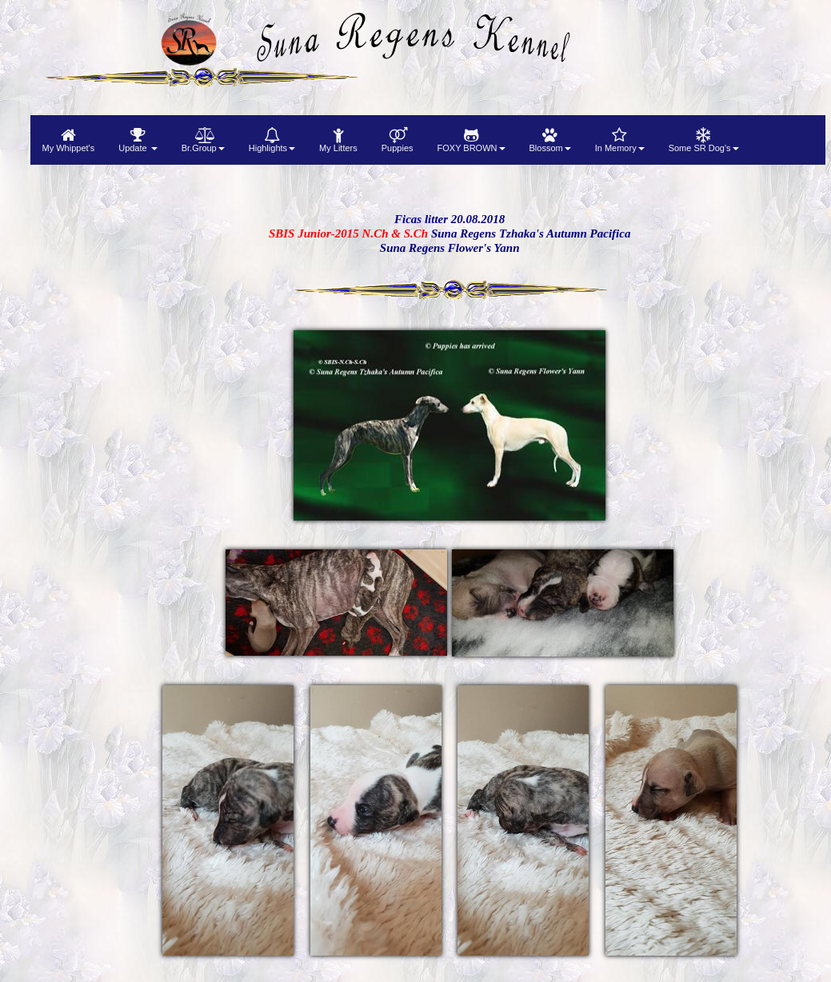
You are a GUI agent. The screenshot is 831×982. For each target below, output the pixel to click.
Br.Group (203, 140)
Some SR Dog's (704, 140)
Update (138, 140)
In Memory (620, 140)
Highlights (272, 140)
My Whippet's (68, 140)
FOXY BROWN (471, 140)
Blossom (550, 140)
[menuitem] (68, 140)
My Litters (338, 140)
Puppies (398, 140)
